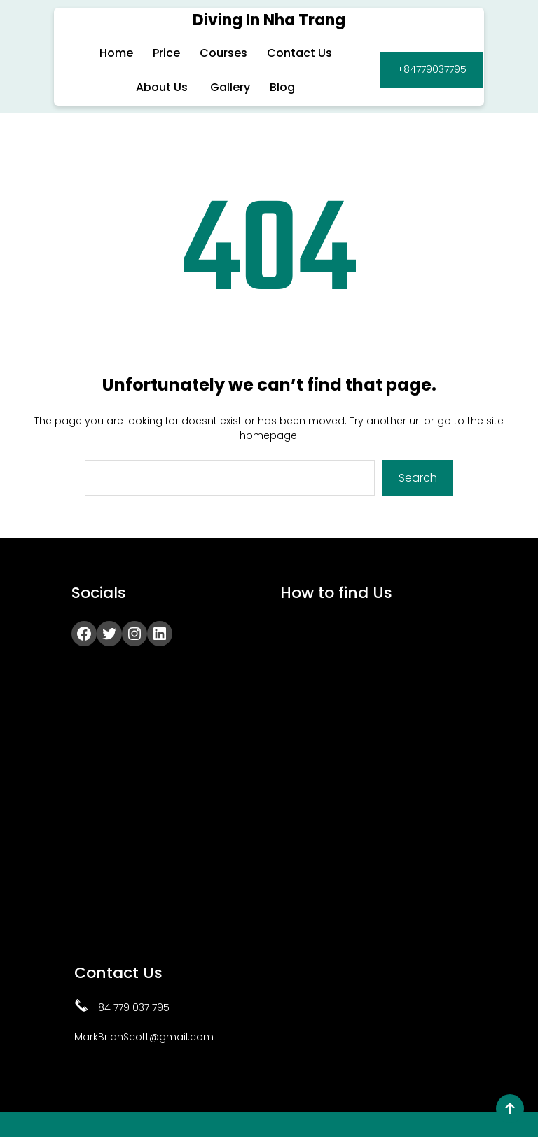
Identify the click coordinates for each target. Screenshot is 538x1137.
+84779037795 (432, 69)
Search (418, 478)
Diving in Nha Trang (269, 20)
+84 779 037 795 (131, 1006)
